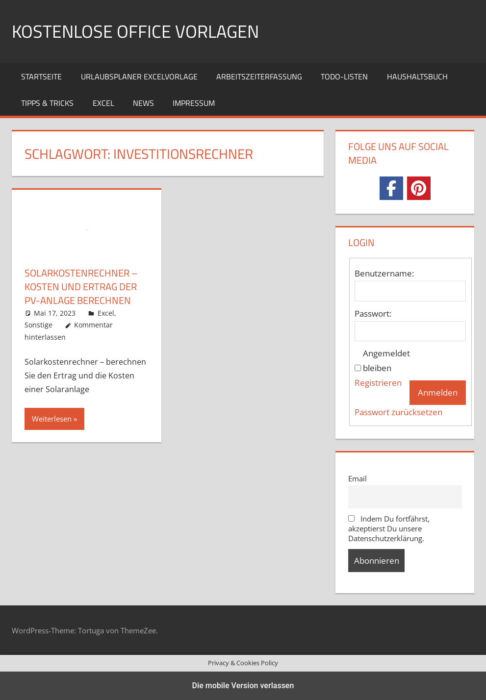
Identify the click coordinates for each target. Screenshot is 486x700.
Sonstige (38, 324)
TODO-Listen (344, 76)
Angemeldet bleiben (386, 361)
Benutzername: (384, 273)
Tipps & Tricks (47, 103)
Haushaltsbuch (417, 76)
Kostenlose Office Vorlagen (135, 31)
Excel (103, 103)
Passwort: (373, 313)
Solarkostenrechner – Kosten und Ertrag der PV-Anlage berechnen (81, 286)
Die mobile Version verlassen (243, 685)
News (143, 103)
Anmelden (438, 392)
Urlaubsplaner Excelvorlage (139, 76)
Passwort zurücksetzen (398, 412)
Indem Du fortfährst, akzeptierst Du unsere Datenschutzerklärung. (389, 528)
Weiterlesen (52, 419)
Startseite (41, 76)
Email (357, 478)
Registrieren (378, 382)
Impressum (194, 103)
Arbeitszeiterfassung (259, 76)
